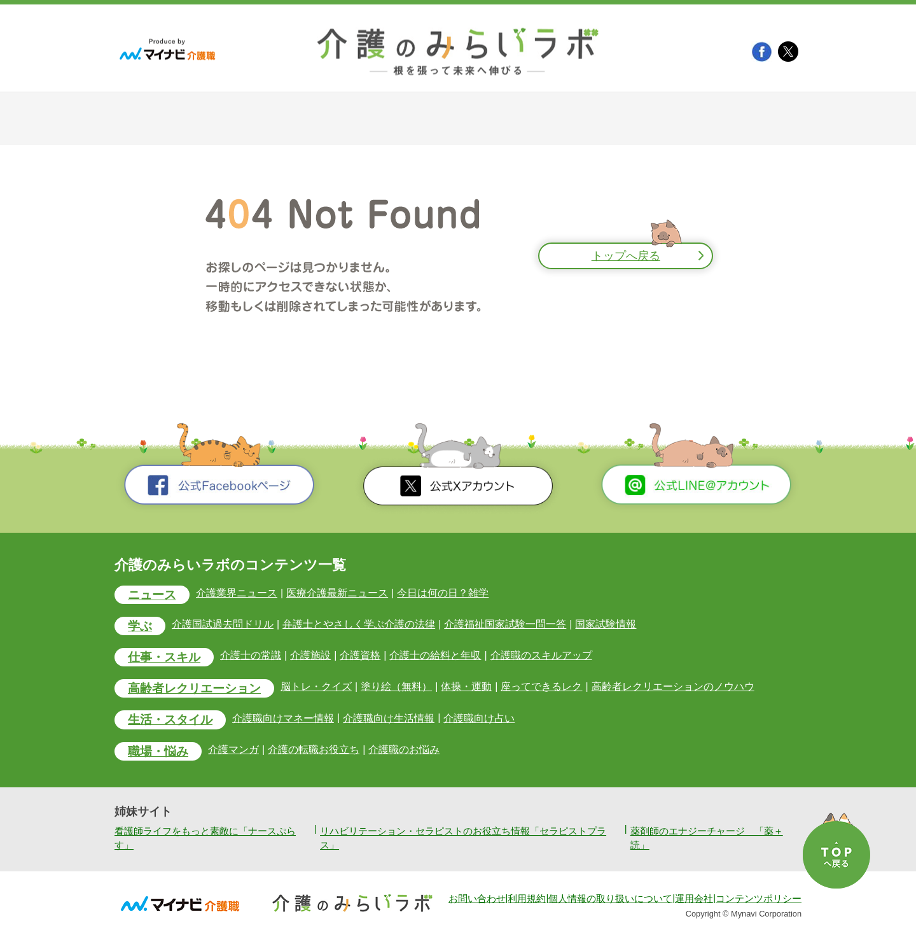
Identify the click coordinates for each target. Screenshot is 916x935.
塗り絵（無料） (396, 686)
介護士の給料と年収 (435, 655)
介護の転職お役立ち (313, 749)
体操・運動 (466, 686)
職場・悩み (158, 751)
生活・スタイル (170, 719)
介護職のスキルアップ (541, 655)
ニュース (152, 594)
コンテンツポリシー (759, 899)
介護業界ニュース (236, 592)
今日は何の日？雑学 (443, 592)
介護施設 (310, 655)
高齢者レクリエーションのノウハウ (673, 686)
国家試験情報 (605, 624)
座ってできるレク (541, 686)
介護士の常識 (250, 655)
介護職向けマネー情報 (283, 718)
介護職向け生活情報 (388, 718)
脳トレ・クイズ (316, 686)
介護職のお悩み (404, 749)
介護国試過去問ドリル (223, 624)
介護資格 (360, 655)
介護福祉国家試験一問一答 (505, 624)
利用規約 (527, 899)
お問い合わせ (477, 899)
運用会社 (694, 899)
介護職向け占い (479, 718)
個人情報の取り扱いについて (610, 899)
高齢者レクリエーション (194, 688)
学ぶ (140, 626)
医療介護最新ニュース (337, 592)
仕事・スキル (164, 657)
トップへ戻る (626, 256)
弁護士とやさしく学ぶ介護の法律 (358, 624)
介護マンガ (233, 749)
